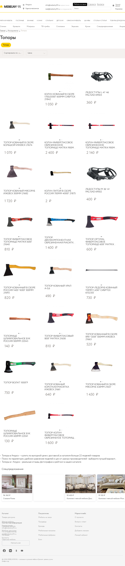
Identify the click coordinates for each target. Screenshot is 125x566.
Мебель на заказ (80, 4)
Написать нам (16, 543)
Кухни (87, 26)
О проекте (92, 4)
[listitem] (17, 487)
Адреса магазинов (32, 8)
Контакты (100, 4)
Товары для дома (8, 517)
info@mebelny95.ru (52, 5)
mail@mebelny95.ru (52, 9)
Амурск (28, 4)
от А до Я (22, 53)
